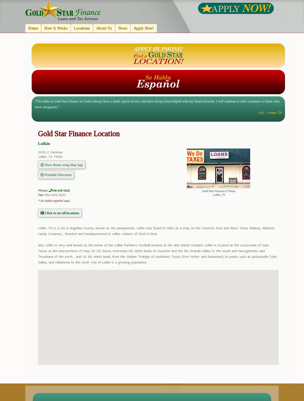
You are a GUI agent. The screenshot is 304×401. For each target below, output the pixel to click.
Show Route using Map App (63, 164)
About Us (104, 28)
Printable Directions (58, 174)
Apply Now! (144, 28)
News (122, 28)
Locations (82, 28)
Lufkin (44, 143)
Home (33, 28)
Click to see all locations (61, 213)
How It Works (56, 28)
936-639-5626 (61, 190)
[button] (158, 313)
